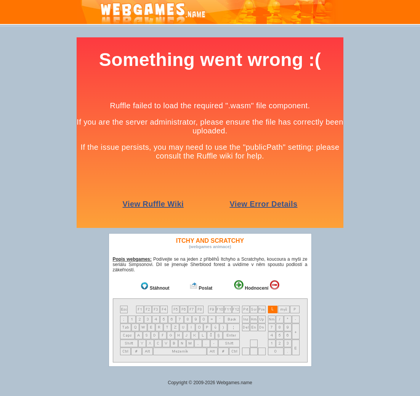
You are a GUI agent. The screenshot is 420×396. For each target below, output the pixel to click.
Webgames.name (234, 382)
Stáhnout (160, 288)
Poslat (205, 288)
